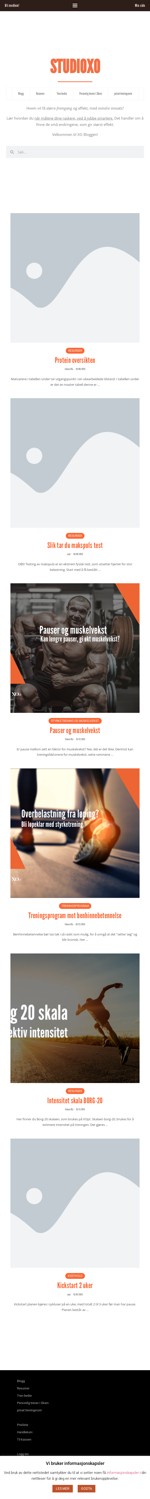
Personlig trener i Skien (90, 94)
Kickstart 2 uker (75, 1285)
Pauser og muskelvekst (75, 730)
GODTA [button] (86, 1488)
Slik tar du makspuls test (75, 545)
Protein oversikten (75, 360)
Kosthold (75, 1276)
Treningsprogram (75, 906)
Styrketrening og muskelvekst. (75, 721)
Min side (140, 5)
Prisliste (22, 1425)
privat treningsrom (123, 94)
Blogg (21, 94)
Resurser (40, 94)
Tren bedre (62, 94)
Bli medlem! (12, 5)
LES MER (62, 1488)
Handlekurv (25, 1432)
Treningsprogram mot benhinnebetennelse (74, 915)
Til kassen (24, 1439)
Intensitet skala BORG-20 (74, 1100)
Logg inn (23, 1454)
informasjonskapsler (123, 1473)
